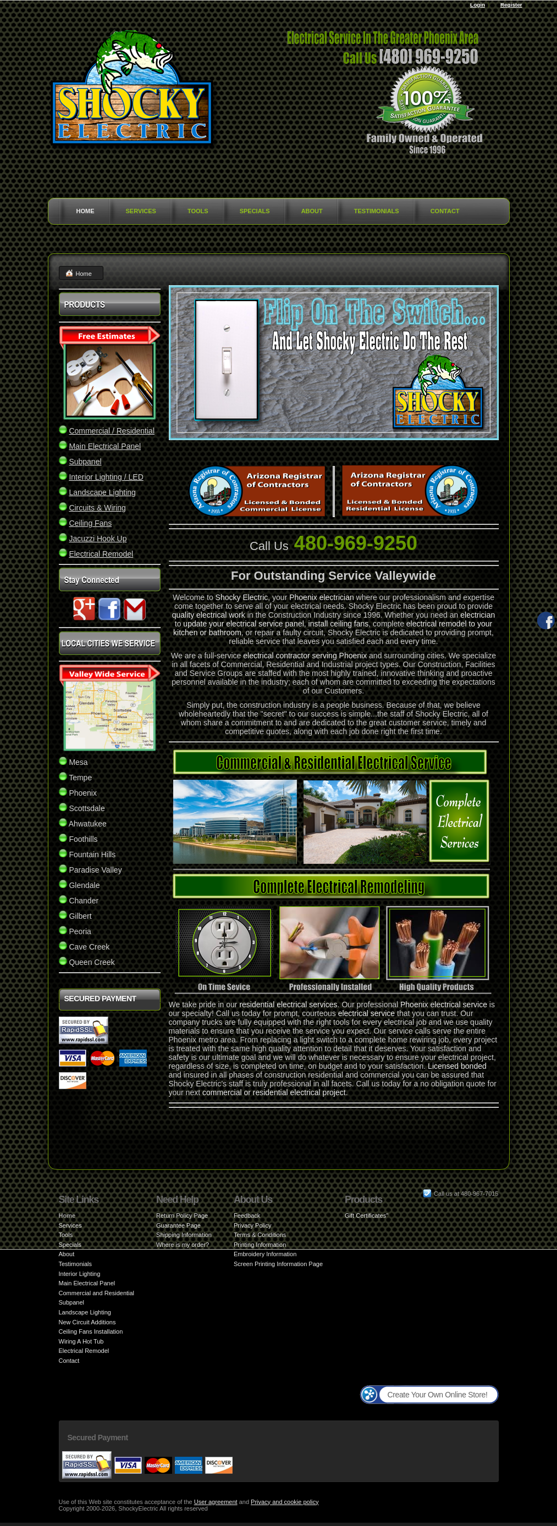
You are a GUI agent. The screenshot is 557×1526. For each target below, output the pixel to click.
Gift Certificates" (366, 1215)
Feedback (247, 1215)
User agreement (216, 1502)
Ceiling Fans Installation (91, 1331)
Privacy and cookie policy (285, 1502)
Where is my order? (182, 1244)
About (312, 211)
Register (511, 5)
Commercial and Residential (97, 1293)
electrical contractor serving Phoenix (305, 655)
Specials (255, 211)
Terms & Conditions (260, 1234)
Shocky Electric (242, 597)
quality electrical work (208, 615)
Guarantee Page (178, 1225)
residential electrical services (288, 1004)
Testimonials (376, 211)
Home (85, 211)
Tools (197, 211)
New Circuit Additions (87, 1322)
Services (141, 211)
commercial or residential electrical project (274, 1092)
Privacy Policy (252, 1225)
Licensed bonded (457, 1066)
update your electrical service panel (243, 623)
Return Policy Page (182, 1215)
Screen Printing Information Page (278, 1264)
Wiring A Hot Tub (81, 1341)
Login (477, 5)
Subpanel (72, 1302)
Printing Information (260, 1244)
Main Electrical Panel (87, 1283)
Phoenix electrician (321, 597)
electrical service (366, 1013)
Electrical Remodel (84, 1350)
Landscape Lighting (85, 1312)
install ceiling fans (338, 623)
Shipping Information (184, 1234)
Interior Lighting (80, 1273)
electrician (477, 615)
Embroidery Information (265, 1254)
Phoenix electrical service (443, 1004)
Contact (445, 211)
